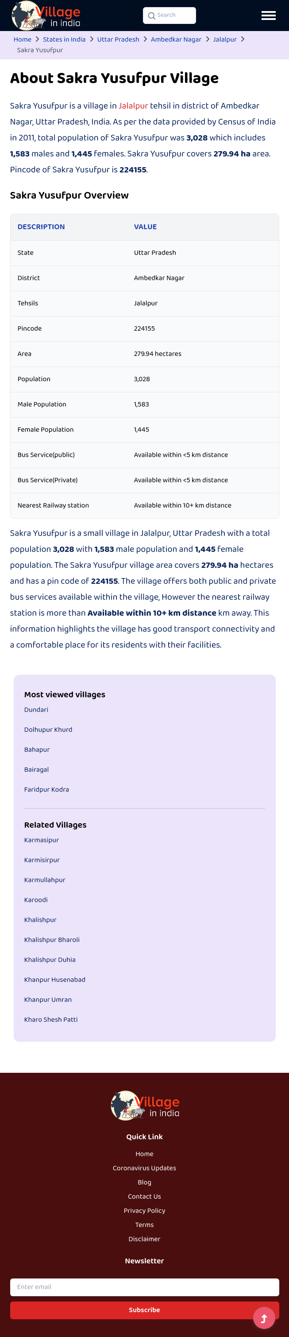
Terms (144, 1225)
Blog (144, 1182)
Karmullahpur (45, 880)
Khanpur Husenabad (55, 980)
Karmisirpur (42, 860)
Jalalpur (225, 40)
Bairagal (36, 770)
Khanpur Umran (48, 1000)
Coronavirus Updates (144, 1168)
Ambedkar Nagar (176, 40)
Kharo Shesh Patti (51, 1020)
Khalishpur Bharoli (52, 940)
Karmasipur (41, 840)
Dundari (36, 710)
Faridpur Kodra (46, 790)
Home (23, 40)
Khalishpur (40, 920)
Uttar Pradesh (118, 40)
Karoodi (36, 900)
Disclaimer (144, 1239)
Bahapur (37, 750)
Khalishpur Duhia (50, 960)
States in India (64, 40)
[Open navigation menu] (268, 15)
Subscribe (144, 1310)
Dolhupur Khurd (48, 730)
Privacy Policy (144, 1211)
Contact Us (144, 1197)
